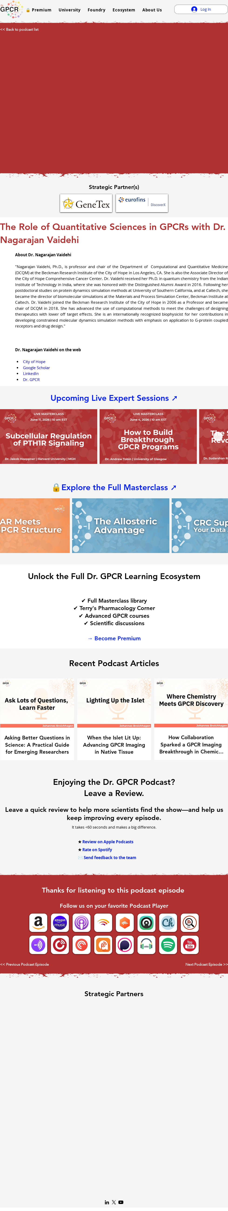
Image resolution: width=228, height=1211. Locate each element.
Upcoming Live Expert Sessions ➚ (114, 398)
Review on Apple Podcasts (107, 841)
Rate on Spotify (97, 849)
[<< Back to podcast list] (23, 29)
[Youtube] (121, 1202)
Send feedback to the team (110, 857)
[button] (38, 10)
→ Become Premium (114, 638)
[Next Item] (218, 436)
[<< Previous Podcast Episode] (27, 964)
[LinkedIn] (107, 1202)
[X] (114, 1202)
